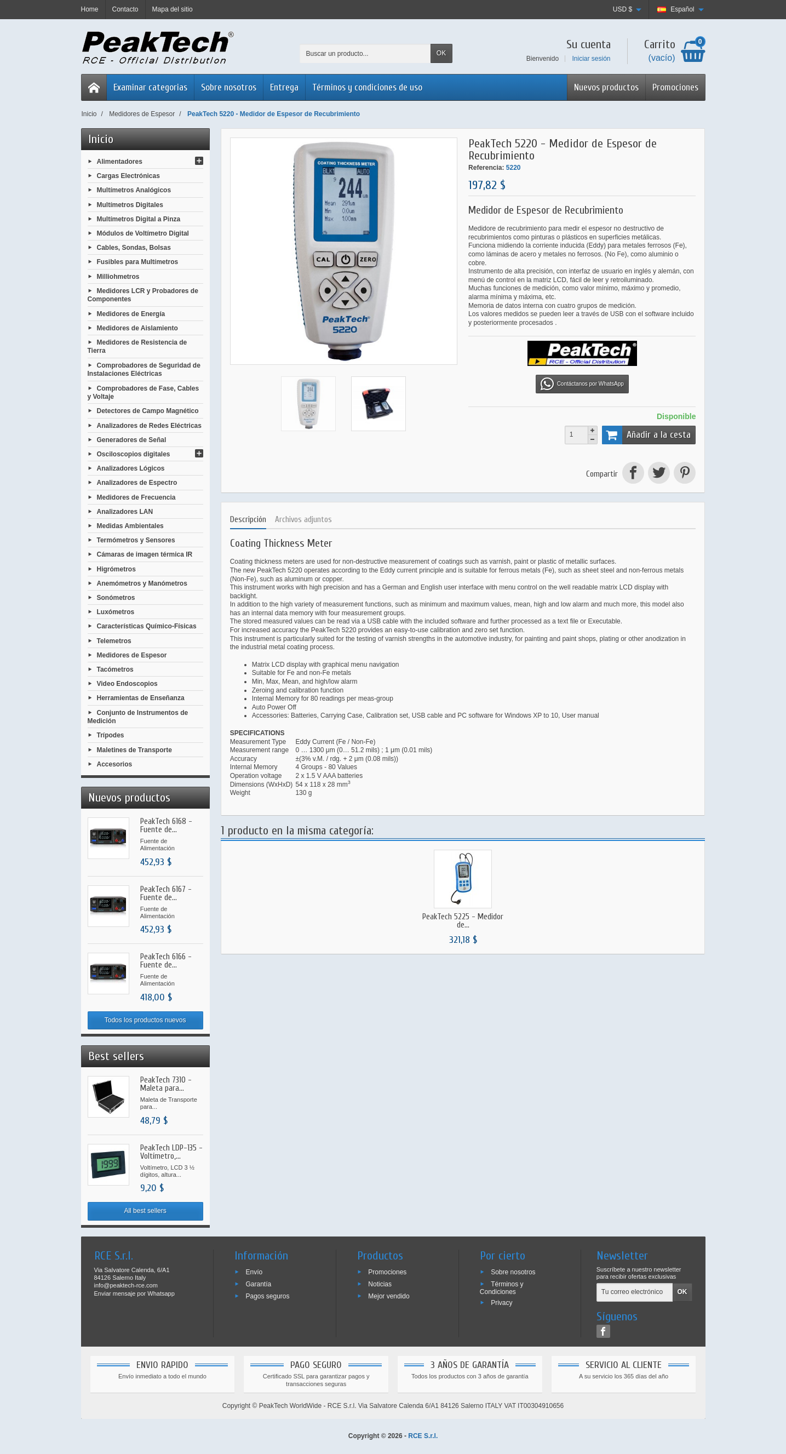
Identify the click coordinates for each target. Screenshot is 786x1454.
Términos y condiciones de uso (367, 87)
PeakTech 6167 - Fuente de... (166, 893)
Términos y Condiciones (502, 1288)
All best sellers (145, 1211)
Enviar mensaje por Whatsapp (134, 1293)
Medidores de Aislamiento (137, 327)
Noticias (380, 1284)
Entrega (284, 87)
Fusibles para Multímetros (138, 262)
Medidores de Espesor (132, 655)
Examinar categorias (150, 87)
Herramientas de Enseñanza (141, 698)
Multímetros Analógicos (134, 190)
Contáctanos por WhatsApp (582, 384)
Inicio (100, 139)
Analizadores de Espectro (137, 482)
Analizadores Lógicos (131, 468)
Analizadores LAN (125, 511)
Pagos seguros (267, 1296)
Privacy (501, 1302)
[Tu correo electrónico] (634, 1292)
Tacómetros (115, 669)
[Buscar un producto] (365, 53)
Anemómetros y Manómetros (142, 583)
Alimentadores (119, 161)
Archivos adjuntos (303, 519)
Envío (253, 1272)
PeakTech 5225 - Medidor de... (462, 921)
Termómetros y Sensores (136, 540)
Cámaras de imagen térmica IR (145, 554)
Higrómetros (116, 569)
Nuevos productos (606, 87)
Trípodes (110, 735)
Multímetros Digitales (130, 204)
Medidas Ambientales (130, 526)
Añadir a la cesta (646, 435)
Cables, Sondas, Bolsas (134, 247)
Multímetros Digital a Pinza (139, 218)
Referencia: (486, 167)
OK (441, 53)
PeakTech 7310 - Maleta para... (166, 1084)
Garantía (258, 1284)
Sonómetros (116, 598)
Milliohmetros (118, 276)
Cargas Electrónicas (128, 176)
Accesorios (115, 764)
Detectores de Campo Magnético (148, 411)
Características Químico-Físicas (147, 626)
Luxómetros (116, 612)
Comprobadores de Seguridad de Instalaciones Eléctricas (144, 369)
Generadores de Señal (132, 439)
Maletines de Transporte (134, 749)
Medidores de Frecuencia (136, 497)
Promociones (675, 87)
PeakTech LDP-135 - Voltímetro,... (171, 1152)
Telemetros (114, 640)
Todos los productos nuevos (145, 1020)
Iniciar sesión (591, 58)
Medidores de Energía (131, 313)
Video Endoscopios (127, 684)
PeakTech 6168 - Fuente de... (166, 825)
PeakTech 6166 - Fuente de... (166, 961)
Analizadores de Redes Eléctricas (149, 425)
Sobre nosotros (228, 87)
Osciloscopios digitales (133, 454)
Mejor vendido (388, 1296)
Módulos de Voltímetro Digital (143, 233)
